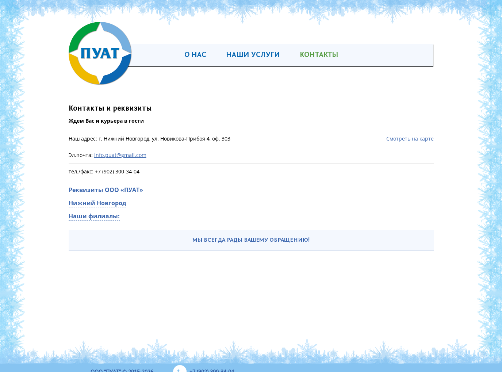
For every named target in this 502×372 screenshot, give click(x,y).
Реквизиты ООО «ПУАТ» (106, 190)
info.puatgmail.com (120, 155)
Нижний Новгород (97, 203)
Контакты (319, 55)
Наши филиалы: (94, 216)
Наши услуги (253, 55)
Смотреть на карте (410, 138)
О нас (195, 55)
